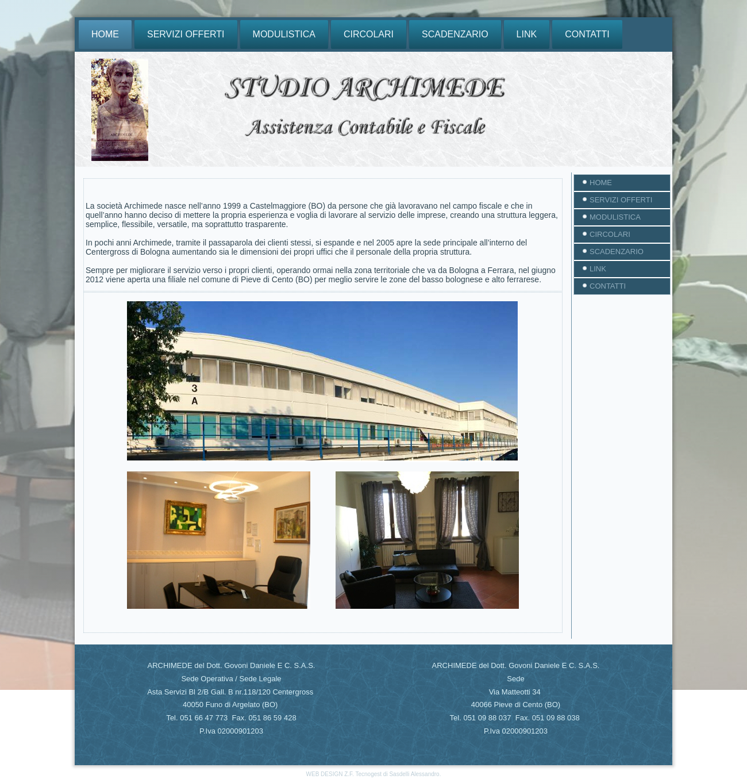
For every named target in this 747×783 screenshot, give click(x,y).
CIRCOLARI (369, 34)
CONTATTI (587, 34)
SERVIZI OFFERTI (186, 34)
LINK (527, 34)
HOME (105, 34)
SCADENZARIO (455, 34)
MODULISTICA (284, 34)
